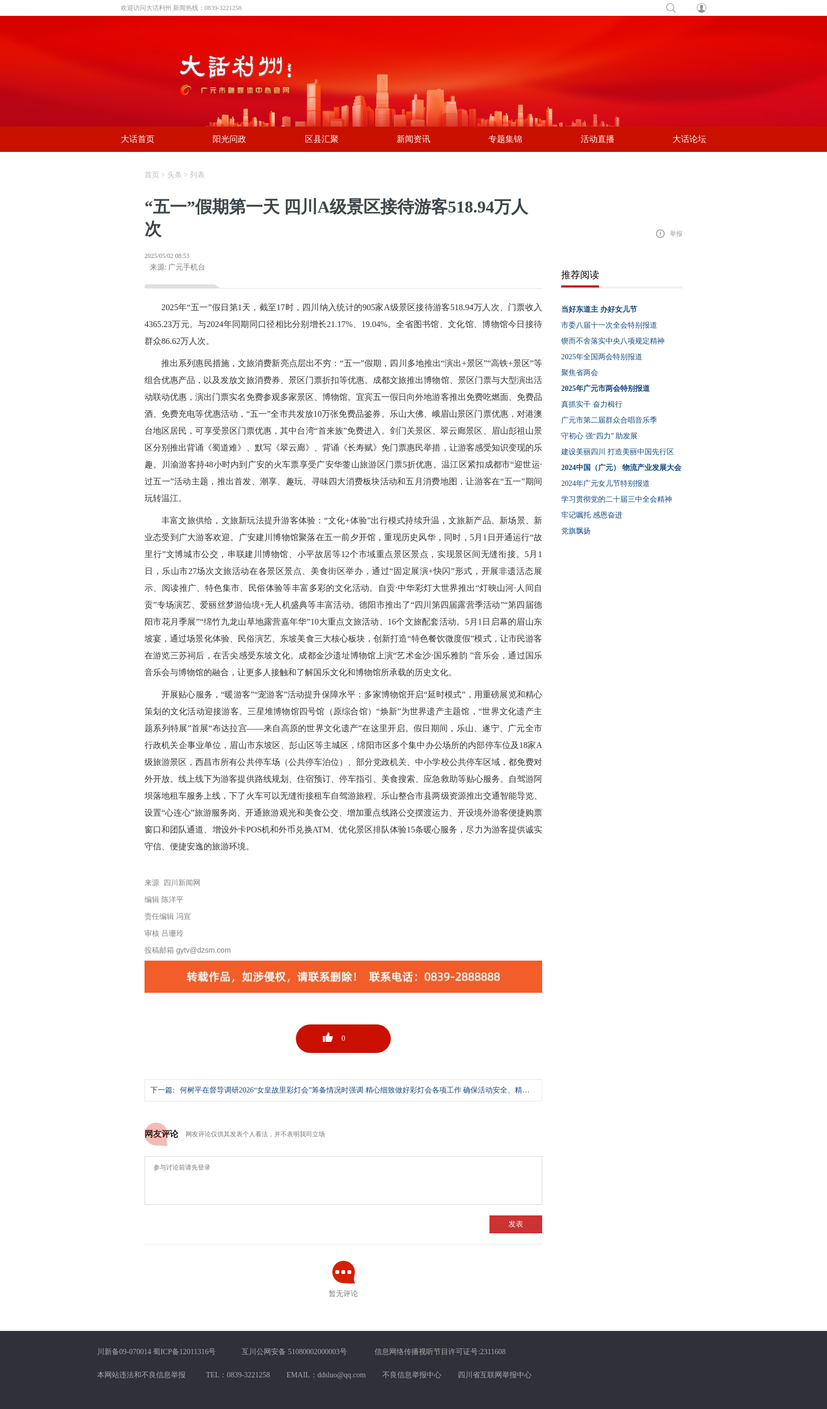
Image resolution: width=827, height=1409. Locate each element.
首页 (152, 175)
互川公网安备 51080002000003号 (294, 1352)
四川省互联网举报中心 (495, 1375)
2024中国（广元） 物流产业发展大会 (621, 468)
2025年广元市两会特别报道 (605, 388)
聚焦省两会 (579, 373)
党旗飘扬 (576, 531)
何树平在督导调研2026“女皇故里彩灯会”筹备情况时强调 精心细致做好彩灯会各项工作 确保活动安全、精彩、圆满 (366, 1090)
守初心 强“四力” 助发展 (599, 436)
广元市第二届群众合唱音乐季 (609, 420)
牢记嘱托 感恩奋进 (591, 515)
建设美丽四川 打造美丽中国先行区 (617, 452)
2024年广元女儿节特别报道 (605, 483)
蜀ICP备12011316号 (184, 1352)
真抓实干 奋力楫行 (591, 404)
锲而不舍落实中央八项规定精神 (613, 341)
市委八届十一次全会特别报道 (609, 325)
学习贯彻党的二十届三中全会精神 (616, 499)
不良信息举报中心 (411, 1375)
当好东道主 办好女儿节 (599, 309)
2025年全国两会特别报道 (601, 357)
